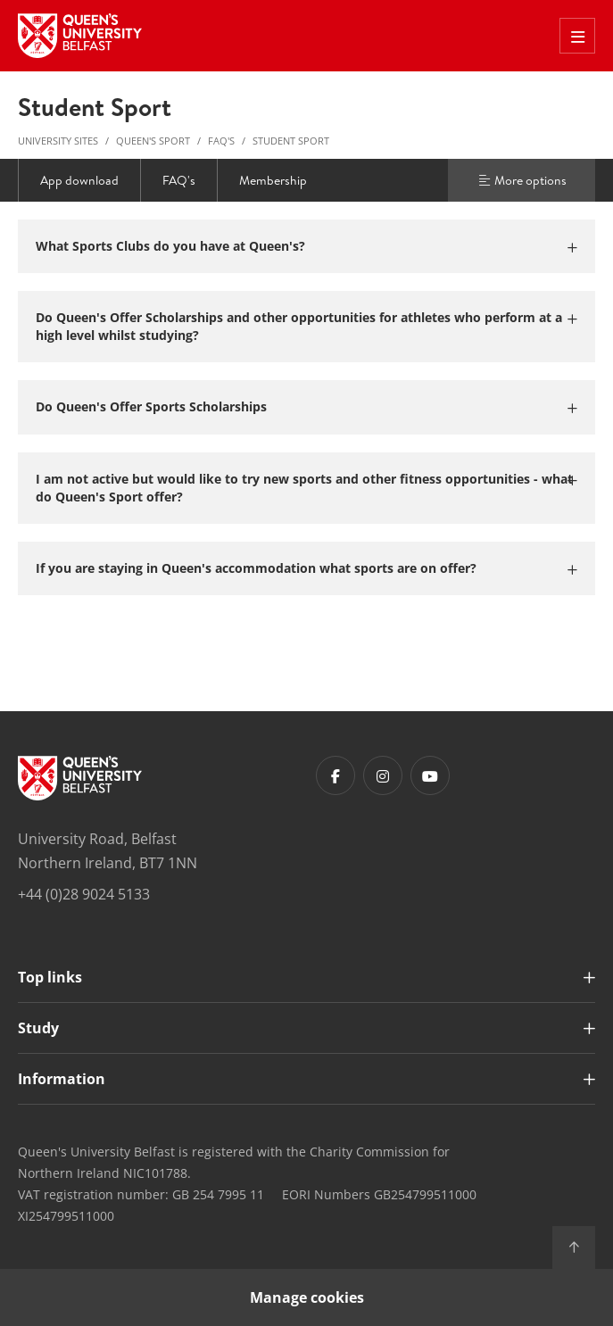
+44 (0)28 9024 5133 (84, 894)
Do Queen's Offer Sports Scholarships (151, 406)
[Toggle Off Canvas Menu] (577, 36)
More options (521, 180)
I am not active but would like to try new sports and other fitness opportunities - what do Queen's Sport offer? (304, 487)
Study (38, 1028)
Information (61, 1079)
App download (79, 180)
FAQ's (221, 140)
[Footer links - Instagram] (382, 775)
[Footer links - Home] (80, 778)
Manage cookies (307, 1297)
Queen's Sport (153, 140)
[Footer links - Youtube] (430, 775)
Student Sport (291, 140)
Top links (50, 977)
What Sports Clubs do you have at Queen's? (170, 245)
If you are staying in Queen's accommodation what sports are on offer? (256, 567)
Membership (273, 180)
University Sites (58, 140)
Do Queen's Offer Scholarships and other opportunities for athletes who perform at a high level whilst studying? (299, 326)
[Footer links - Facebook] (335, 775)
